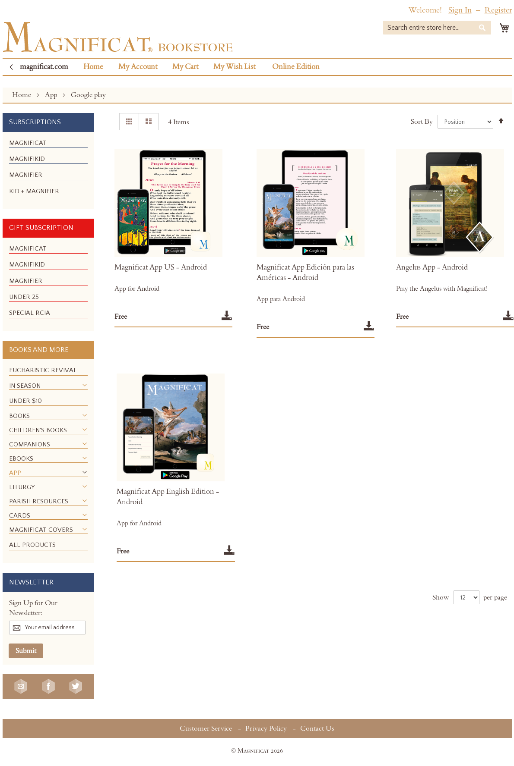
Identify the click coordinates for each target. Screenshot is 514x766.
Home (93, 67)
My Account (137, 67)
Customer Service (206, 728)
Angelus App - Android (432, 267)
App (52, 95)
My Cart (185, 67)
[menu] (48, 171)
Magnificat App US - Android (160, 267)
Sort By (422, 121)
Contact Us (317, 728)
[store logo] (118, 37)
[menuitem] (28, 143)
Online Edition (296, 67)
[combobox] (437, 28)
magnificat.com (44, 67)
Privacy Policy (266, 728)
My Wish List (234, 67)
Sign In (460, 10)
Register (498, 10)
